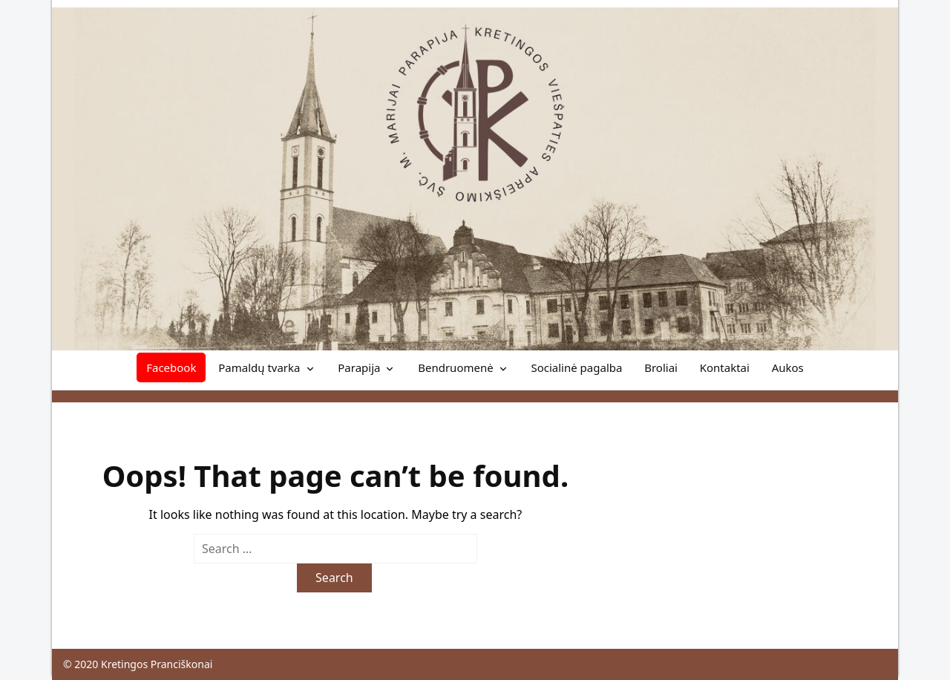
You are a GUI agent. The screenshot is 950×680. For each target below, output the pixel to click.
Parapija (359, 367)
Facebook (171, 367)
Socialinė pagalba (576, 367)
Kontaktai (725, 367)
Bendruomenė (455, 367)
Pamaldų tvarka (259, 367)
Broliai (661, 367)
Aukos (788, 367)
